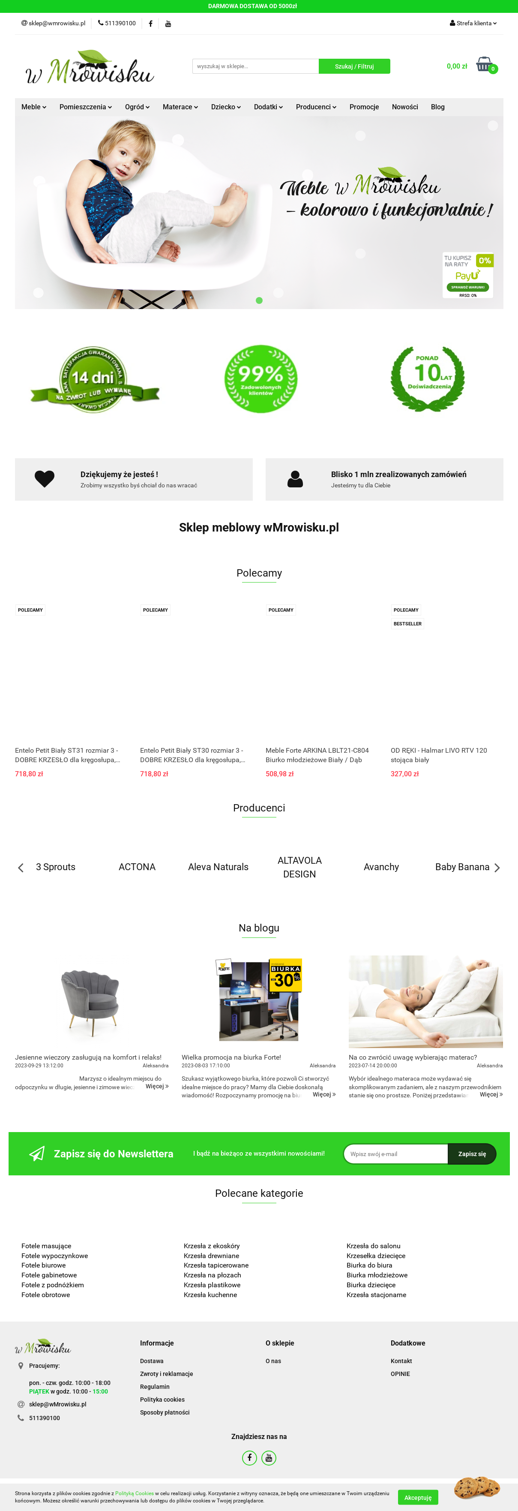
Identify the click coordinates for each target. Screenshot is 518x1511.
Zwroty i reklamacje (166, 1373)
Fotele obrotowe (45, 1295)
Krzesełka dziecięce (376, 1256)
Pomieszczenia (86, 107)
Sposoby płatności (165, 1412)
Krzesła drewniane (211, 1256)
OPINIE (400, 1373)
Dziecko (226, 107)
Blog (438, 107)
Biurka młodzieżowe (377, 1275)
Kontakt (401, 1361)
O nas (273, 1361)
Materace (180, 107)
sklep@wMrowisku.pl (58, 1404)
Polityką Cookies (134, 1493)
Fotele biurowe (43, 1265)
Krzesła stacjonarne (376, 1295)
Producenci (316, 107)
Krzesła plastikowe (212, 1285)
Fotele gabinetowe (49, 1275)
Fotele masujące (46, 1246)
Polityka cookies (162, 1399)
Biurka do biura (369, 1265)
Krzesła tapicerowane (216, 1265)
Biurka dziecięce (372, 1285)
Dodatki (268, 107)
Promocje (364, 107)
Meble (34, 107)
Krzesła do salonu (374, 1246)
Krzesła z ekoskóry (212, 1246)
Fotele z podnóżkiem (52, 1285)
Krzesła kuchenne (211, 1295)
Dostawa (152, 1361)
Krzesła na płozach (212, 1275)
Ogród (137, 107)
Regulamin (155, 1386)
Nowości (405, 107)
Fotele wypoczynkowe (54, 1256)
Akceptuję (418, 1497)
